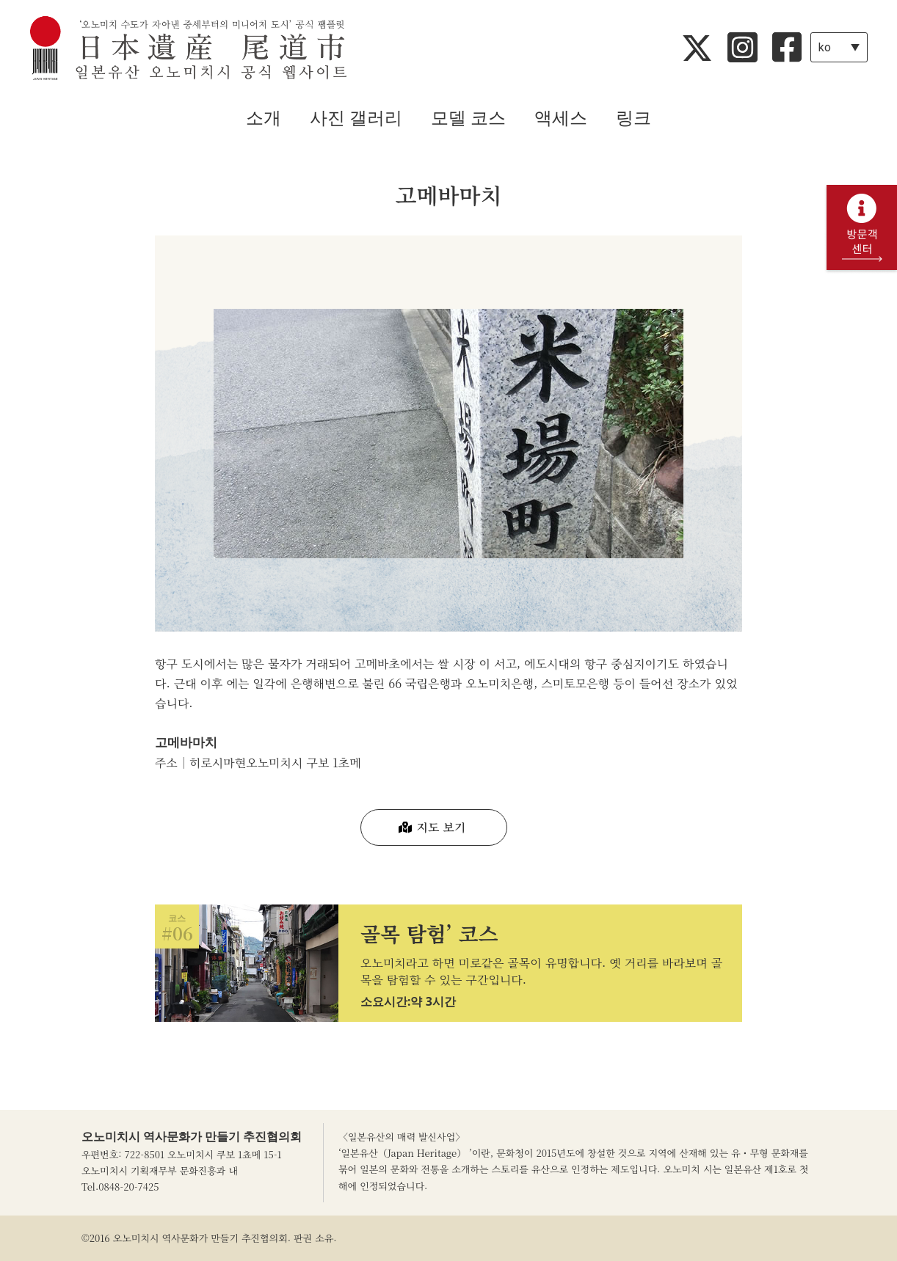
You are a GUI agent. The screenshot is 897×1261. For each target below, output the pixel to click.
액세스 (560, 118)
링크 (633, 118)
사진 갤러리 (356, 118)
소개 (263, 118)
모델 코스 (468, 118)
